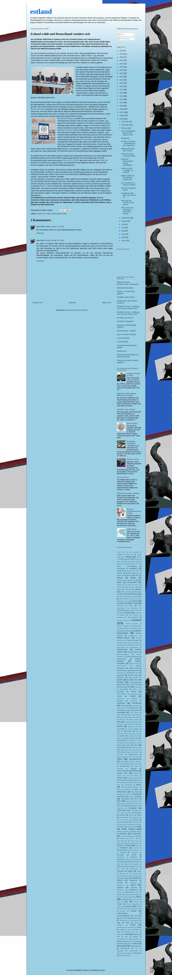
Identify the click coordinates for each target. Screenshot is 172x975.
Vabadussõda (135, 920)
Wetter (121, 943)
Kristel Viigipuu (121, 757)
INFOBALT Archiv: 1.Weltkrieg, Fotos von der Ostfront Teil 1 (128, 307)
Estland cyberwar (132, 623)
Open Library (121, 813)
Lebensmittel (121, 771)
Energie (127, 613)
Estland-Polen (121, 659)
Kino (135, 745)
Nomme (127, 801)
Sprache (120, 887)
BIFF (137, 575)
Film (128, 687)
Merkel (119, 789)
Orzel (129, 813)
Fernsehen (120, 687)
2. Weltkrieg (121, 559)
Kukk (137, 757)
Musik (135, 794)
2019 (122, 73)
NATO (136, 799)
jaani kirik (127, 729)
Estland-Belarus (136, 626)
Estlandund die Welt (134, 673)
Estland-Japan (134, 647)
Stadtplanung (133, 890)
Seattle (137, 859)
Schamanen (134, 852)
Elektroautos (121, 610)
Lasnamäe (120, 768)
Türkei (129, 908)
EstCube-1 (120, 620)
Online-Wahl (121, 810)
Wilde (128, 943)
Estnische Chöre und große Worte (128, 155)
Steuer (137, 892)
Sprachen (134, 887)
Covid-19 (128, 589)
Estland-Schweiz (134, 663)
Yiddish (128, 953)
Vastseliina (120, 925)
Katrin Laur (136, 743)
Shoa (118, 864)
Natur (119, 801)
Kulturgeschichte (135, 759)
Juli (122, 224)
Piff (120, 826)
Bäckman (130, 571)
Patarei (134, 822)
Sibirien (126, 864)
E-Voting (47, 214)
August (124, 221)
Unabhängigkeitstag (123, 916)
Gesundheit (124, 705)
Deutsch (121, 594)
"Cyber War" (121, 552)
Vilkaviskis (123, 929)
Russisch (138, 845)
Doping (119, 601)
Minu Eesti (135, 792)
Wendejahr (129, 941)
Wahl (65, 214)
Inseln (137, 724)
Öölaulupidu (135, 810)
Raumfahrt (123, 838)
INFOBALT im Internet (125, 318)
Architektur (133, 568)
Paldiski (135, 820)
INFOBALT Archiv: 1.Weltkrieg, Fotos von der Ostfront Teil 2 (128, 313)
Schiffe (134, 855)
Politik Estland (57, 214)
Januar (124, 240)
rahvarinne (130, 836)
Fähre (137, 684)
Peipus (121, 824)
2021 (122, 67)
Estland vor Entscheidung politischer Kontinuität (126, 394)
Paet (121, 820)
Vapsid (136, 922)
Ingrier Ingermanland (125, 724)
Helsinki (130, 715)
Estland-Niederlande (123, 654)
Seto (118, 862)
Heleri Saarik (121, 715)
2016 (122, 83)
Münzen (128, 794)
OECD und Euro (123, 477)
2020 (122, 70)
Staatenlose (120, 890)
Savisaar (123, 852)
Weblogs (135, 936)
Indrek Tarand (137, 722)
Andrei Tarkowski (122, 561)
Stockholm (120, 894)
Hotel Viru (122, 719)
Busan (137, 585)
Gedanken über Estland (125, 297)
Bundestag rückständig (131, 442)
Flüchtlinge (120, 691)
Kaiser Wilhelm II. (130, 740)
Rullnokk (136, 843)
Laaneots (138, 764)
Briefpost (130, 580)
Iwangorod (131, 726)
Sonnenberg (120, 876)
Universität (137, 916)
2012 (122, 96)
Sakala (129, 850)
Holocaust (129, 717)
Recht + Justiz (134, 838)
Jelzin (118, 733)
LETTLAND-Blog (123, 338)
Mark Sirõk (120, 785)
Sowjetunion (133, 880)
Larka (136, 766)
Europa (120, 682)
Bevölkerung (128, 575)
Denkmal (129, 592)
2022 (122, 64)
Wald (118, 936)
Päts (140, 822)
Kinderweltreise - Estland (126, 331)
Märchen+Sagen (127, 782)
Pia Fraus (138, 824)
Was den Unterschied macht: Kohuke (134, 511)
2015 (122, 86)
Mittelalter (120, 794)
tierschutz (136, 904)
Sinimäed (136, 866)
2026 (122, 51)
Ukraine (122, 911)
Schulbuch (133, 857)
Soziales (120, 883)
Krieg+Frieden (133, 754)
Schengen (120, 855)
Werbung (138, 941)
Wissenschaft (125, 948)
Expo (130, 684)
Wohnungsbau (133, 950)
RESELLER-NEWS (38, 109)
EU (128, 680)
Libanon (119, 775)
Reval (118, 841)
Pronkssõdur (136, 834)
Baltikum (120, 573)
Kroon (131, 757)
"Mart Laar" (130, 554)
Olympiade (133, 808)
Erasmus (122, 615)
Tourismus (128, 906)
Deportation (137, 592)
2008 (122, 109)
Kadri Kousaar (130, 738)
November (125, 125)
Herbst (137, 715)
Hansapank (135, 710)
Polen (133, 826)
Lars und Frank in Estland (126, 334)
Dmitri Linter (135, 598)
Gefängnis (134, 698)
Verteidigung (120, 927)
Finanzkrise (138, 687)
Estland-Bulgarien (124, 628)
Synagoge (130, 897)
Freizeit (119, 696)
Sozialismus (133, 883)
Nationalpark (125, 799)
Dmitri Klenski (124, 598)
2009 (122, 106)
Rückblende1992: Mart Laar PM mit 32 (128, 195)
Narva (139, 796)
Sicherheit (135, 864)
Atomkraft (120, 571)
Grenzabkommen (132, 708)
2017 (122, 80)
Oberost (137, 803)
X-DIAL (102, 160)
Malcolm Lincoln (133, 459)
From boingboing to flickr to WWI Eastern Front (128, 133)
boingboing (125, 138)
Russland (123, 848)
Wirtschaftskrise (136, 946)
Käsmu (128, 743)
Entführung (138, 612)
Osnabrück (137, 813)
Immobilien (127, 722)
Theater (119, 904)
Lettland (135, 773)
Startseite (72, 303)
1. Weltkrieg (127, 557)
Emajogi (119, 612)
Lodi (128, 778)
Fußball (132, 696)
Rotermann (128, 843)
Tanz (118, 901)
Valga (119, 923)
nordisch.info (121, 351)
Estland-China (137, 628)
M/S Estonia (121, 780)
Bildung (120, 578)
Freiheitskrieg (134, 694)
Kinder (127, 745)
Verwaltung (130, 927)
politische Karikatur (122, 831)
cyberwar (138, 589)
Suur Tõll (122, 897)
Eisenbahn (134, 608)
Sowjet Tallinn (124, 878)
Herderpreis (120, 717)
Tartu (126, 902)
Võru (136, 932)
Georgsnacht (133, 701)
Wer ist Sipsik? (132, 423)
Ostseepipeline (124, 817)
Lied (127, 775)
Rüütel (136, 848)
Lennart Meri (122, 773)
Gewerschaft (135, 705)
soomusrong (137, 876)
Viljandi (139, 927)
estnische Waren (133, 675)
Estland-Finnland (123, 638)
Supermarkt (129, 894)
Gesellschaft (136, 703)
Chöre (133, 587)
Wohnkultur (120, 950)
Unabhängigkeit (122, 913)
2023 (122, 60)
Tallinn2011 (125, 899)
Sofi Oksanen (134, 873)
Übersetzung (137, 908)
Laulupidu (133, 768)
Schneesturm (121, 857)
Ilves (118, 722)
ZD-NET (76, 160)
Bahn (137, 571)
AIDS (130, 559)
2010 (122, 102)
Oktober (124, 128)
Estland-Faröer (133, 635)
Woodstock (120, 953)
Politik (139, 827)
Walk (126, 936)
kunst (123, 761)
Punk (122, 836)
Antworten (40, 233)
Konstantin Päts (134, 750)
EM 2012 (136, 610)
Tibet (127, 904)
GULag (127, 710)
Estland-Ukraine (122, 670)
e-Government (122, 603)
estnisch (122, 675)
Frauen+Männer (121, 694)
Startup (119, 892)
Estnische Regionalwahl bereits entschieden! (127, 162)
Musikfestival (121, 796)
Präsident (123, 834)
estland (41, 11)
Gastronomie (121, 698)
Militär (136, 789)
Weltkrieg (120, 941)
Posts (121, 35)
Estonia (120, 680)
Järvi (137, 731)
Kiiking (119, 745)
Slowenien (123, 873)
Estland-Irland (123, 645)
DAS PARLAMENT (86, 139)
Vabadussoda (124, 920)
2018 (122, 77)
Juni (123, 227)
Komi (124, 750)
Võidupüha (128, 932)
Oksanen (136, 806)
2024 (122, 57)
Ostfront (131, 815)
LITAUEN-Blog (122, 342)
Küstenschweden (127, 764)
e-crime (126, 601)
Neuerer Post (37, 303)
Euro (136, 680)
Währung (136, 934)
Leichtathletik (133, 771)
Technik (136, 901)
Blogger (133, 578)
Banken (128, 573)
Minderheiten (122, 792)
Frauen (133, 691)
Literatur (120, 778)
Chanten (119, 587)
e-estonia (40, 214)
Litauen (136, 775)
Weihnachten (121, 939)
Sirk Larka (120, 868)
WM (136, 948)
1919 (137, 557)
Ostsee (139, 815)
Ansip (118, 563)
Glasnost (119, 708)
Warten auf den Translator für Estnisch (127, 170)
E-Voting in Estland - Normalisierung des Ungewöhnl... (128, 143)
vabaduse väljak (135, 918)
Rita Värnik (135, 841)
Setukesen (126, 862)
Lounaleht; (136, 778)
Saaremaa (120, 850)
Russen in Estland (124, 845)
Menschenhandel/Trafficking (130, 787)
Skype (130, 871)
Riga (125, 841)
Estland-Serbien (121, 666)
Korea (119, 752)
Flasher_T (135, 689)
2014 (122, 90)
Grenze (119, 710)
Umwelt (133, 911)
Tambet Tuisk (135, 899)
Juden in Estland (136, 733)
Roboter (119, 843)
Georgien (120, 701)
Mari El (137, 782)
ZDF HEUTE (67, 160)
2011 (122, 99)
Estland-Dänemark (125, 631)
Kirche (119, 747)
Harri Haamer (134, 712)
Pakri (127, 820)
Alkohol (137, 559)
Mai (123, 231)
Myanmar (131, 796)
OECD (119, 806)
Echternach (120, 605)
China (126, 587)
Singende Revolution (124, 866)
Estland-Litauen (133, 652)
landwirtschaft (124, 766)
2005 (122, 119)
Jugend (122, 736)
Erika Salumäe (134, 615)
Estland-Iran (137, 642)
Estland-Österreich (132, 656)
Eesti (131, 606)
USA (126, 918)
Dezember (125, 121)
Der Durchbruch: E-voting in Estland (128, 184)
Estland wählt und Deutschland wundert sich (60, 34)
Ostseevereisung (136, 817)
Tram (137, 906)
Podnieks (126, 826)
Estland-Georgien (132, 640)
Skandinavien (134, 868)
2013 (122, 93)
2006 (122, 115)
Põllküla (139, 831)
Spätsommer (120, 885)
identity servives (134, 719)
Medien (138, 785)
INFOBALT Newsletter (125, 321)
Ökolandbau (127, 806)
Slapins (139, 871)
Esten (128, 620)
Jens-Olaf (40, 227)
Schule (119, 859)
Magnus (131, 780)
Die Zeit (132, 596)
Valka (127, 923)
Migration (127, 789)
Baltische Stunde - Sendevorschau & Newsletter (127, 283)
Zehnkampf (137, 953)
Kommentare (124, 39)
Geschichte (121, 703)
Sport (133, 885)
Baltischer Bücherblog (125, 288)
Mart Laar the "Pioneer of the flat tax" (127, 203)
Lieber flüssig (132, 529)
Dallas (122, 592)
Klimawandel (135, 747)
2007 (122, 112)
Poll (132, 831)
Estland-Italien (121, 647)
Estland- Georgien (122, 626)
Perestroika (129, 824)
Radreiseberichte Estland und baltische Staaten (128, 356)
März (123, 237)
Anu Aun (136, 563)
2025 (122, 54)
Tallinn (138, 897)
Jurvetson (131, 736)
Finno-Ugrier (124, 689)
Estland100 (120, 673)
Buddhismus (120, 585)
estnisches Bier (122, 677)
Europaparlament (135, 682)
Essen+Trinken (133, 617)
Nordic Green (137, 801)
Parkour (119, 822)
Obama (130, 803)
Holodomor (138, 717)
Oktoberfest (120, 808)
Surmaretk (138, 894)
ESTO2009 (135, 677)
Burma (130, 585)
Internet (120, 726)
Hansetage (121, 712)
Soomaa (129, 876)
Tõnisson (119, 906)
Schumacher (128, 859)
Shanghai (136, 861)
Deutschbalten (132, 594)
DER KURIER (47, 186)
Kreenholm (120, 754)
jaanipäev (136, 729)
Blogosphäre (120, 580)
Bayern (137, 573)
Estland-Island (134, 645)
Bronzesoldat (132, 582)
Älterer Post (106, 303)
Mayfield (129, 785)
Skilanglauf (120, 871)
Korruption (128, 752)
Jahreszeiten (127, 731)
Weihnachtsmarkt (133, 939)
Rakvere (138, 836)
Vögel (118, 932)
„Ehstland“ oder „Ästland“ (126, 409)
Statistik (127, 892)
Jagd (118, 731)
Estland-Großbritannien (124, 642)
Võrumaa (119, 934)
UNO (120, 918)
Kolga (118, 750)
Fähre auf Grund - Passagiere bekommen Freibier (127, 211)
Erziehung (120, 617)
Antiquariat (127, 563)
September (125, 218)
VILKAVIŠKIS (134, 929)
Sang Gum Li (137, 850)
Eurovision (122, 684)
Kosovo (136, 752)
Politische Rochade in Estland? (128, 493)
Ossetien (122, 815)
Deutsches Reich (122, 596)
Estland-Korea (122, 649)
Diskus (139, 596)
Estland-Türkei (133, 668)
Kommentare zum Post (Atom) (76, 310)
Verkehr (133, 925)
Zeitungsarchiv (123, 955)
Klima (126, 747)
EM (129, 610)
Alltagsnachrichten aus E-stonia (128, 150)
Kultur (119, 759)
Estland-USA (134, 670)
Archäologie (121, 568)
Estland (136, 620)
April (123, 234)
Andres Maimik (134, 561)
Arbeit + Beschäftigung (127, 566)
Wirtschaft (121, 946)
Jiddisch (125, 733)
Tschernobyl (120, 908)
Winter (135, 943)
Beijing (119, 575)
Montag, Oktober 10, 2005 (54, 227)
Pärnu (126, 822)
